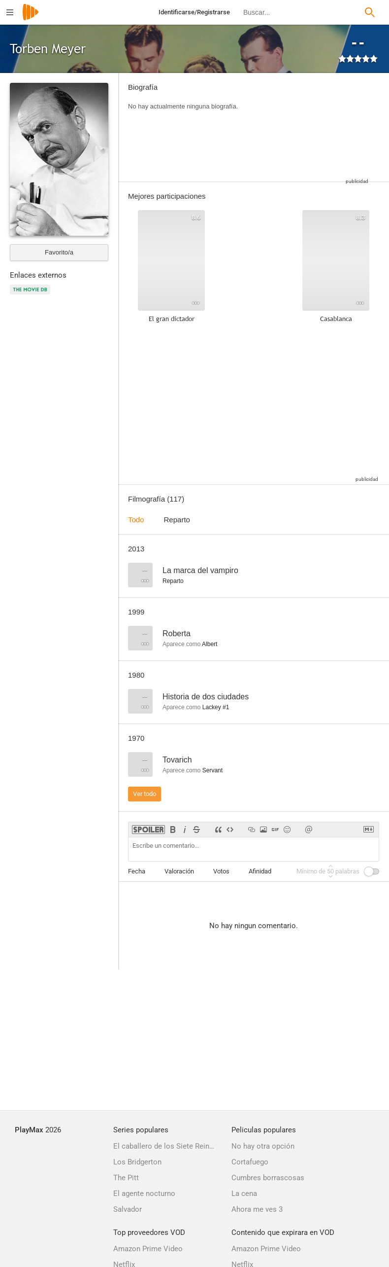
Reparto (177, 519)
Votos (221, 871)
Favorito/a (59, 252)
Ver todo (144, 793)
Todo (136, 519)
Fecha (136, 871)
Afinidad (260, 871)
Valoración (179, 871)
